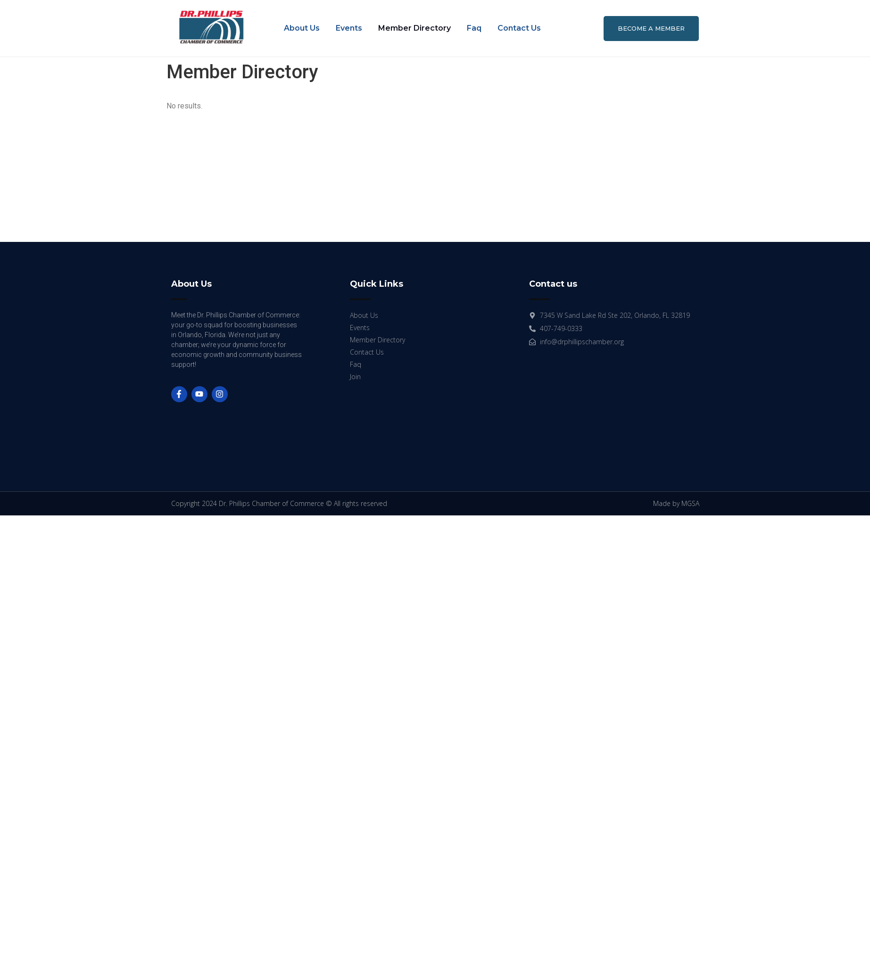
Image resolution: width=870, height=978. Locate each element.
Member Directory (414, 28)
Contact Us (519, 28)
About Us (302, 28)
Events (349, 28)
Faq (474, 28)
